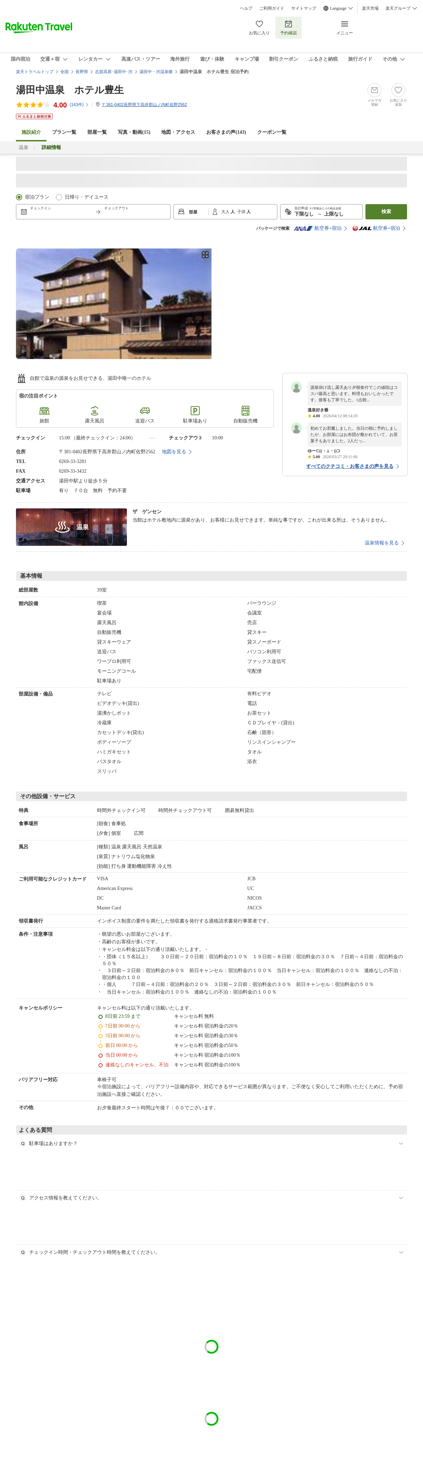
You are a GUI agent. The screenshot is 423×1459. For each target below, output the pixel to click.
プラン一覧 (64, 132)
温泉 (23, 147)
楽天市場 (370, 8)
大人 (226, 211)
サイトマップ (303, 8)
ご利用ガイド (271, 8)
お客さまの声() (226, 132)
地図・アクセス (178, 132)
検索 (386, 211)
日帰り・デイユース (87, 197)
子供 (242, 211)
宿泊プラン (37, 197)
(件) (79, 105)
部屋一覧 (97, 132)
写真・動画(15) (134, 132)
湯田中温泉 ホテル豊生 (70, 90)
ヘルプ (246, 8)
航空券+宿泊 (318, 228)
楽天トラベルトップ (34, 71)
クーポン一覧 (271, 132)
